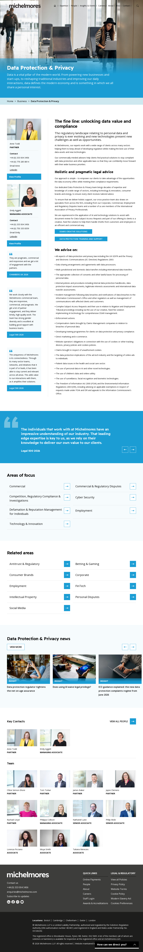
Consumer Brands (39, 575)
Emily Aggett (45, 749)
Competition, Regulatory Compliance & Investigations (39, 498)
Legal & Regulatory (123, 873)
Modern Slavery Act (121, 898)
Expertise (64, 5)
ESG (118, 5)
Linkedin (13, 169)
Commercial (39, 486)
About (111, 5)
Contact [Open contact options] (126, 5)
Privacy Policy (118, 884)
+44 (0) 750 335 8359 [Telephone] (19, 228)
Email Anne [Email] (15, 165)
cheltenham (71, 920)
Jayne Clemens (112, 790)
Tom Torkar (45, 790)
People (74, 5)
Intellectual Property (39, 597)
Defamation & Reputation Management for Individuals (39, 512)
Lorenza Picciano (14, 849)
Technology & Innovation (39, 524)
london (92, 920)
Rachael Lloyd (13, 819)
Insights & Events (88, 5)
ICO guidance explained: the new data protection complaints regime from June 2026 (119, 690)
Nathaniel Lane (80, 819)
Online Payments (92, 879)
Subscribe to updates (18, 896)
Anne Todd (12, 749)
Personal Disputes (105, 597)
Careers (101, 5)
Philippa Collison (47, 819)
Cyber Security (105, 497)
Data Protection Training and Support (81, 239)
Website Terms (119, 889)
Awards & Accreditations (95, 903)
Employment (105, 511)
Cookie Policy (118, 893)
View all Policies (119, 879)
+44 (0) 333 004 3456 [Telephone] (19, 157)
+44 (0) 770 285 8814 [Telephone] (19, 161)
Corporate (105, 575)
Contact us (12, 882)
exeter (82, 920)
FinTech (105, 586)
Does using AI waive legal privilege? (72, 686)
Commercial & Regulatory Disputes (105, 486)
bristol (47, 920)
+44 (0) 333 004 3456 (17, 887)
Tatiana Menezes (81, 849)
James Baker (78, 790)
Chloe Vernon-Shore (16, 790)
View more (16, 647)
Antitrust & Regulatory (39, 564)
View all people (123, 721)
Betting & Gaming (105, 564)
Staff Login (88, 898)
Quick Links (90, 873)
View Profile (15, 176)
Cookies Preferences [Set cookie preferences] (122, 903)
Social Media (39, 608)
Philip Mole (111, 819)
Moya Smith (45, 849)
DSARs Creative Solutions (73, 231)
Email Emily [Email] (15, 232)
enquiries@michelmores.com (22, 891)
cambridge (58, 920)
